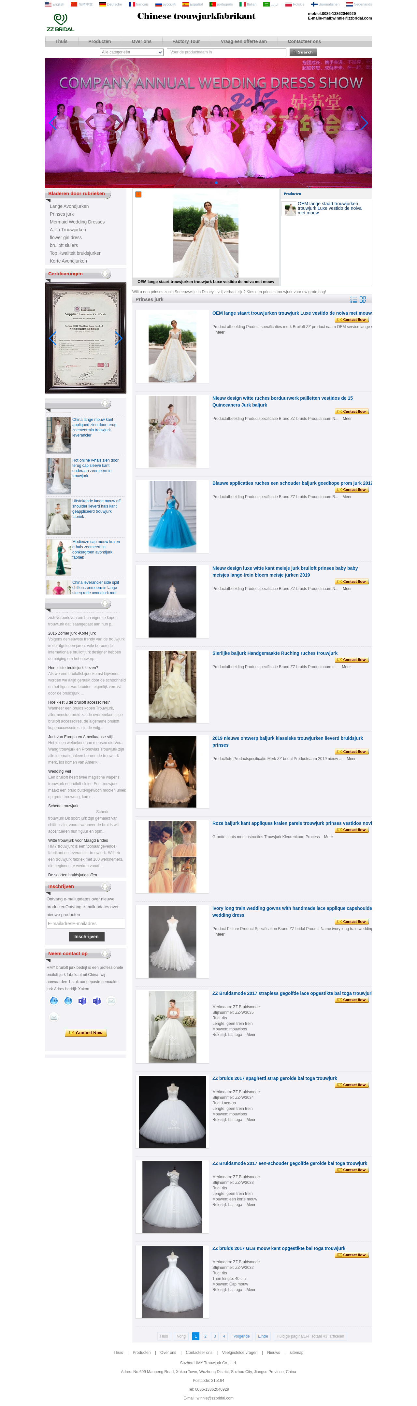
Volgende (242, 1336)
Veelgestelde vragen (240, 1352)
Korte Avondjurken (68, 261)
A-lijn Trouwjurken (68, 229)
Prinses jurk (62, 214)
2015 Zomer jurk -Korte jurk (72, 635)
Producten (99, 41)
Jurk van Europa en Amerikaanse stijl (80, 739)
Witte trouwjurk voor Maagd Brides (78, 842)
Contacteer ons (304, 41)
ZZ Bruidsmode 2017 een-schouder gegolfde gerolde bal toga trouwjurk (289, 1163)
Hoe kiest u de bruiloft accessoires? (79, 704)
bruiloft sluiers (64, 245)
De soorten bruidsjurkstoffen (72, 877)
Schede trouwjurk (63, 808)
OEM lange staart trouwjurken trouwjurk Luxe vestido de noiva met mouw (205, 282)
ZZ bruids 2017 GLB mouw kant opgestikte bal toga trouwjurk (278, 1248)
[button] (200, 182)
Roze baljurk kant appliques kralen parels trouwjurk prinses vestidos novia (293, 823)
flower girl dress (66, 237)
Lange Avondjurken (69, 206)
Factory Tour (186, 41)
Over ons (142, 41)
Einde (263, 1336)
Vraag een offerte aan (244, 41)
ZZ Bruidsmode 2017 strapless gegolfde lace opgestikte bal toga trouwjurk (293, 993)
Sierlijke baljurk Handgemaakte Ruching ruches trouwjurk (275, 653)
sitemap (296, 1352)
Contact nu (86, 1033)
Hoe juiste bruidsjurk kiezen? (73, 669)
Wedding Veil (59, 773)
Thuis (61, 41)
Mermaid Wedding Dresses (77, 221)
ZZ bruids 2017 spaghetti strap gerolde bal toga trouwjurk (274, 1078)
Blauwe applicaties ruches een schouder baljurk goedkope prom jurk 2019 (292, 483)
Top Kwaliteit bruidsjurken (76, 253)
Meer (220, 332)
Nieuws (273, 1352)
